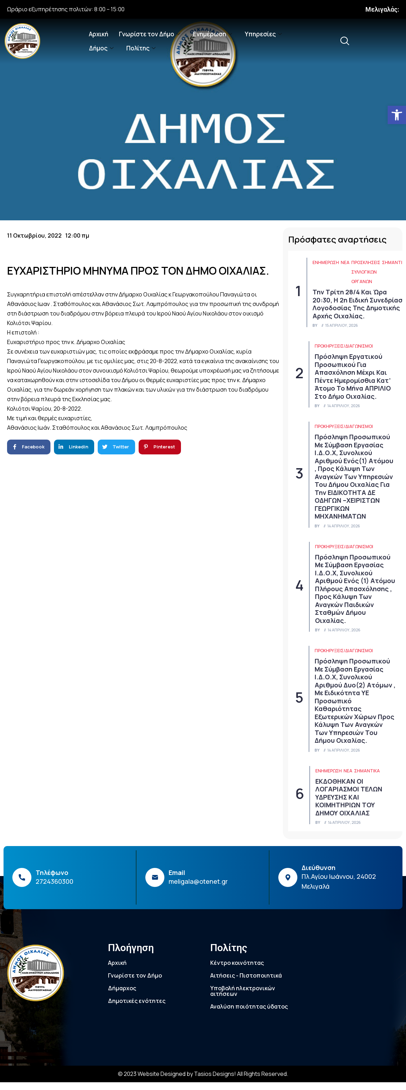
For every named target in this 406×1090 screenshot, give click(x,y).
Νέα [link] (345, 262)
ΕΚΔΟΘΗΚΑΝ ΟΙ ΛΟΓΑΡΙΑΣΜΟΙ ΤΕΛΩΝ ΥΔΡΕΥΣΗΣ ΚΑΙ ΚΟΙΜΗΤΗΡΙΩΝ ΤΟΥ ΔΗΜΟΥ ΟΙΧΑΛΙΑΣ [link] (348, 797)
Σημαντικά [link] (367, 771)
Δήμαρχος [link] (122, 988)
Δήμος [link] (101, 48)
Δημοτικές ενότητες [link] (136, 1001)
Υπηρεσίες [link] (263, 34)
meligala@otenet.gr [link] (198, 881)
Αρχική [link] (98, 34)
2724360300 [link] (54, 881)
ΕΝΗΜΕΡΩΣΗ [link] (326, 262)
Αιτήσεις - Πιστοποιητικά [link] (246, 975)
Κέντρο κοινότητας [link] (237, 963)
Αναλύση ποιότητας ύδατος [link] (249, 1006)
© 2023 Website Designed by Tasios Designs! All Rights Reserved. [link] (203, 1074)
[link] (397, 115)
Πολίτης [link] (141, 48)
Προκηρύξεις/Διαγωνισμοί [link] (344, 346)
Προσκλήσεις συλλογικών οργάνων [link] (365, 271)
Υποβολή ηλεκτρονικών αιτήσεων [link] (242, 991)
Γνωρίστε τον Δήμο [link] (149, 34)
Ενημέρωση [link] (212, 34)
